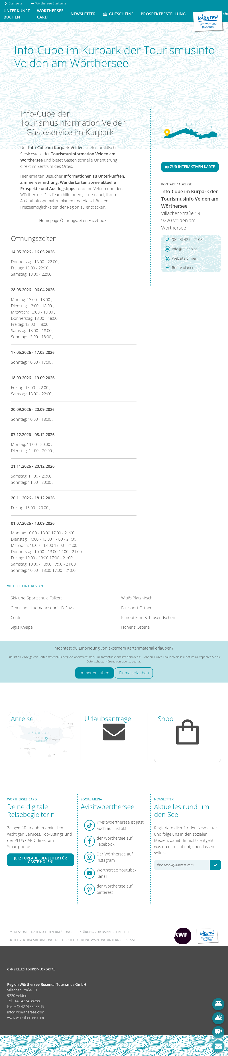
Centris (17, 617)
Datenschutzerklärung (51, 932)
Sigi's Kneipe (22, 627)
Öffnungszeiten (74, 220)
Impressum (18, 932)
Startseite (13, 3)
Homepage (49, 220)
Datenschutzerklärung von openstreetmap (114, 661)
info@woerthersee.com (25, 1012)
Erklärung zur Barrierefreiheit (102, 932)
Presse (130, 940)
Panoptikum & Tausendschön (148, 617)
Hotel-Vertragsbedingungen (33, 940)
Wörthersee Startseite (48, 3)
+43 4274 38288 (27, 1001)
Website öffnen (181, 258)
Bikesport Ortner (136, 607)
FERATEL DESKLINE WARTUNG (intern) (91, 940)
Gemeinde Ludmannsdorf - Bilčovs (42, 607)
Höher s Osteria (135, 627)
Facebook (97, 220)
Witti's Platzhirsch (137, 598)
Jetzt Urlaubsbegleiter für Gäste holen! (40, 860)
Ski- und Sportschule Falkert (36, 598)
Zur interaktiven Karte (190, 166)
